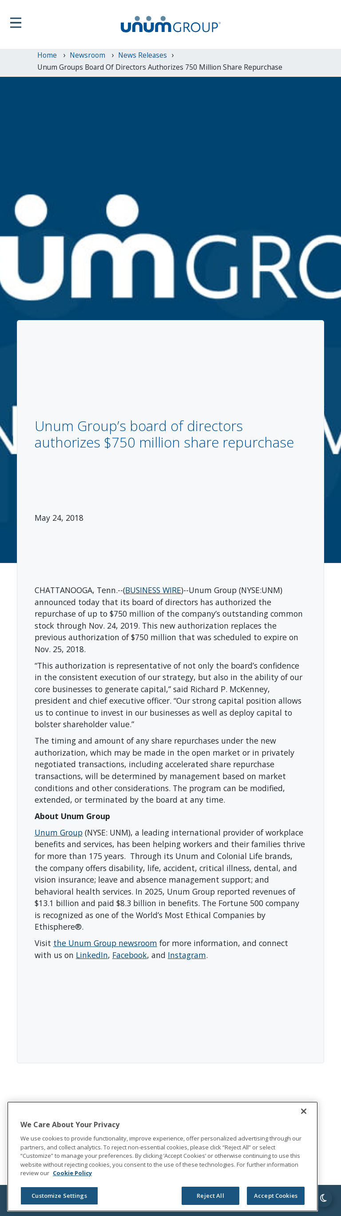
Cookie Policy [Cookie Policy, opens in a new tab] (72, 1173)
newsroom (88, 55)
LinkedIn (92, 955)
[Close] (303, 1111)
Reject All (210, 1196)
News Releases (142, 55)
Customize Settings (59, 1196)
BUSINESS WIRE (153, 590)
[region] (162, 1156)
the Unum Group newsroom (105, 943)
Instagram (187, 955)
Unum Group (59, 832)
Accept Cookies (275, 1196)
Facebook (129, 955)
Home (48, 55)
